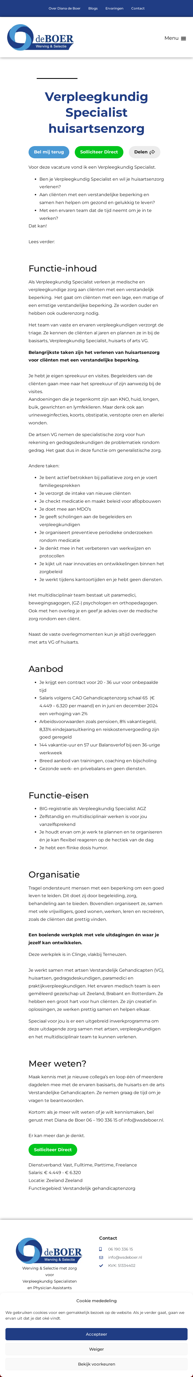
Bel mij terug (49, 152)
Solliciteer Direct (99, 152)
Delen (141, 152)
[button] (175, 38)
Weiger (96, 1349)
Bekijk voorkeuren (96, 1364)
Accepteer (96, 1334)
